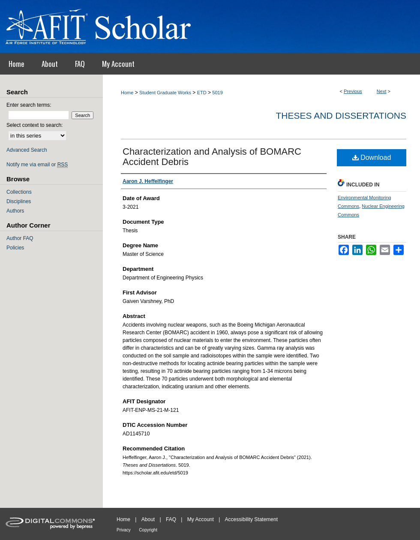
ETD (202, 92)
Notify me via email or (37, 165)
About (148, 519)
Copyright (148, 530)
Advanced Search (26, 150)
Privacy (124, 530)
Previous (353, 91)
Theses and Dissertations (341, 115)
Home (127, 92)
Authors (15, 211)
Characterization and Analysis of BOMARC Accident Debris (212, 156)
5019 (217, 92)
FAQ (171, 519)
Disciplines (18, 201)
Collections (19, 192)
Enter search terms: (28, 105)
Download (371, 157)
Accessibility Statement (251, 519)
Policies (15, 248)
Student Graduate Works (165, 92)
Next (382, 91)
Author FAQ (19, 238)
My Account (200, 519)
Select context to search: (34, 125)
